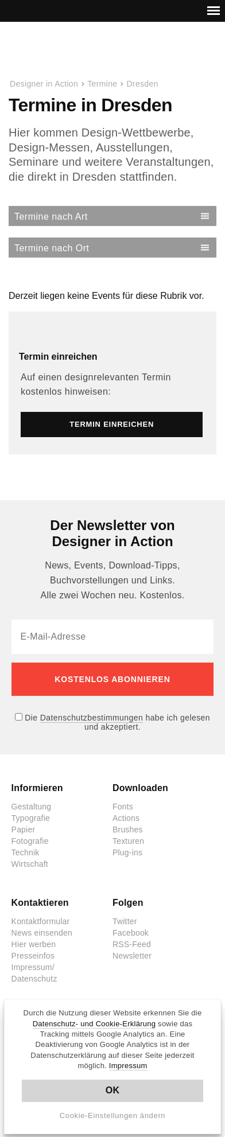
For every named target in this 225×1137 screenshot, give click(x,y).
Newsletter (132, 955)
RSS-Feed (132, 944)
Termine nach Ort (51, 248)
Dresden (142, 83)
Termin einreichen (58, 356)
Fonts (123, 806)
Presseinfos (33, 955)
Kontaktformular (40, 921)
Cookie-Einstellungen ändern (113, 1115)
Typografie (30, 818)
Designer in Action (69, 51)
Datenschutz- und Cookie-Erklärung (94, 1023)
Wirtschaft (29, 864)
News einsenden (41, 932)
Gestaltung (31, 806)
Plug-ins (127, 852)
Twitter (125, 921)
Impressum (128, 1065)
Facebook (131, 932)
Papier (23, 829)
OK (113, 1090)
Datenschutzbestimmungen (91, 717)
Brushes (128, 829)
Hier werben (33, 944)
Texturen (128, 841)
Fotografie (30, 841)
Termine (102, 83)
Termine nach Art (51, 216)
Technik (25, 852)
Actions (126, 818)
